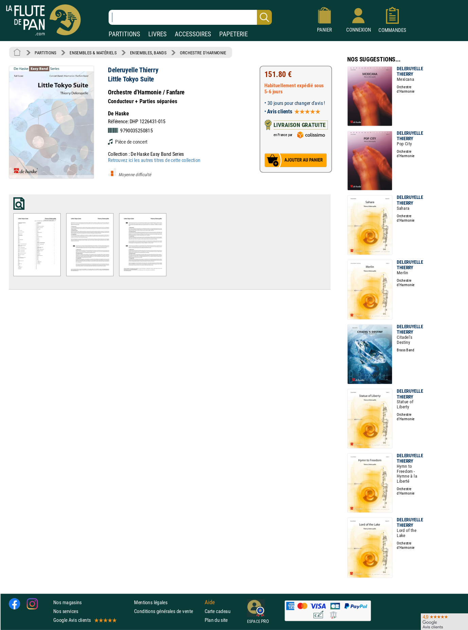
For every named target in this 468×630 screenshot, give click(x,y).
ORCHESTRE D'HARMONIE (203, 52)
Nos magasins (67, 602)
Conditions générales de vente (168, 611)
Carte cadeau (217, 611)
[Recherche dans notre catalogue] (190, 17)
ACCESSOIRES (193, 34)
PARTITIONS (124, 34)
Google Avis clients (84, 620)
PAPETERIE (233, 34)
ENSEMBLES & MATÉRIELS (93, 52)
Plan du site (216, 620)
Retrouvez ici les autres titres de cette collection (154, 160)
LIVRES (157, 34)
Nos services (65, 611)
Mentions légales (150, 602)
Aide (210, 602)
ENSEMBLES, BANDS (148, 52)
